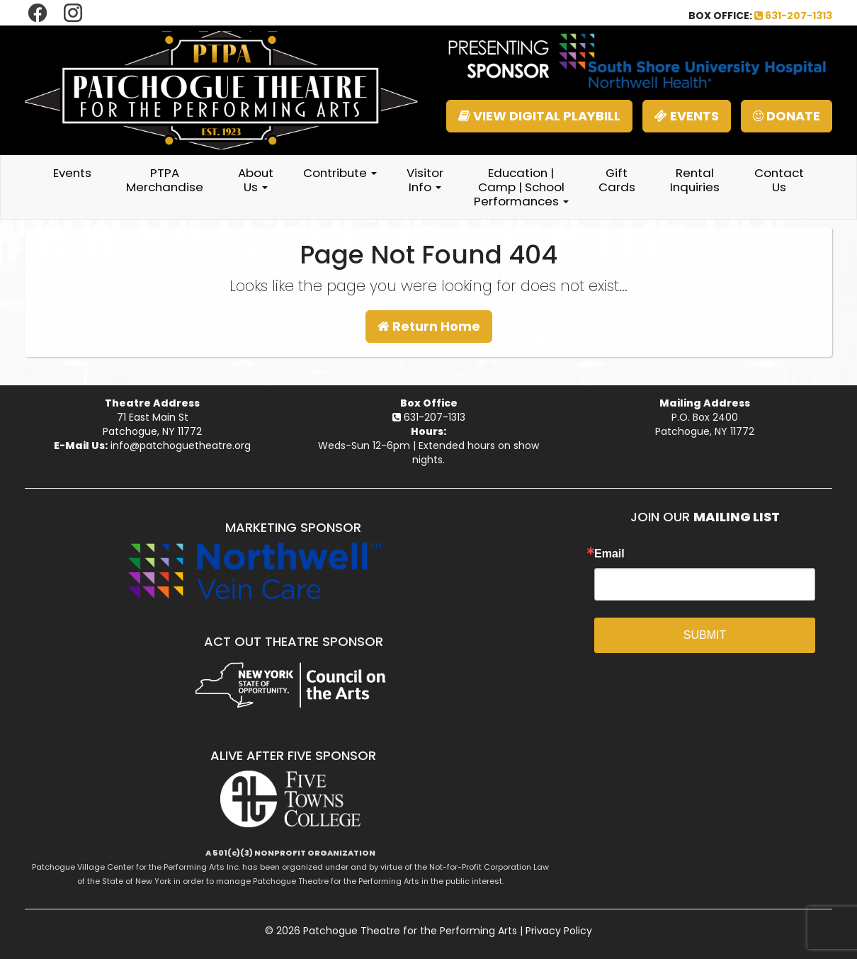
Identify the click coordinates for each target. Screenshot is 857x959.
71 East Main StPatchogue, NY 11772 (152, 424)
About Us (255, 179)
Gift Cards (616, 179)
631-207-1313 (793, 15)
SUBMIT (704, 635)
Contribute (340, 172)
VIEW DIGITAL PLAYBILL (539, 116)
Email (609, 554)
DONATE (786, 116)
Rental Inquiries (695, 179)
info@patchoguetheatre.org (180, 445)
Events (72, 172)
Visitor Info (425, 179)
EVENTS (686, 116)
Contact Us (779, 179)
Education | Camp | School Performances (521, 187)
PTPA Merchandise (164, 179)
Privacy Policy (559, 931)
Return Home (429, 326)
